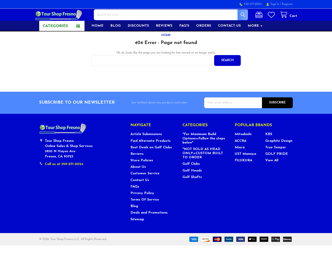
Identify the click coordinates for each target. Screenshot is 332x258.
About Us (138, 179)
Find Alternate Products (150, 153)
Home (97, 38)
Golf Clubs (191, 176)
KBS (268, 147)
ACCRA (240, 153)
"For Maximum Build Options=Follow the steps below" (203, 151)
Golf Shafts (192, 189)
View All (271, 173)
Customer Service (144, 186)
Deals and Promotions (149, 225)
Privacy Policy (142, 205)
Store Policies (141, 173)
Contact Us (139, 192)
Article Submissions (146, 147)
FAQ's (184, 38)
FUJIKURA (243, 173)
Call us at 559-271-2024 (64, 176)
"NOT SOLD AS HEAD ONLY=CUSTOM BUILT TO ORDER (202, 166)
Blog (115, 38)
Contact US (229, 38)
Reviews (164, 38)
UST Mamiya (245, 166)
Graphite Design (278, 153)
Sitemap (137, 232)
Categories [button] (55, 39)
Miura (240, 160)
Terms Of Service (144, 212)
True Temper (275, 160)
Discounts (138, 38)
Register (287, 4)
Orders (203, 38)
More (255, 38)
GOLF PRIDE (276, 166)
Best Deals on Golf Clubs (151, 160)
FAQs (134, 199)
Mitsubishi (243, 147)
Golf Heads (192, 183)
